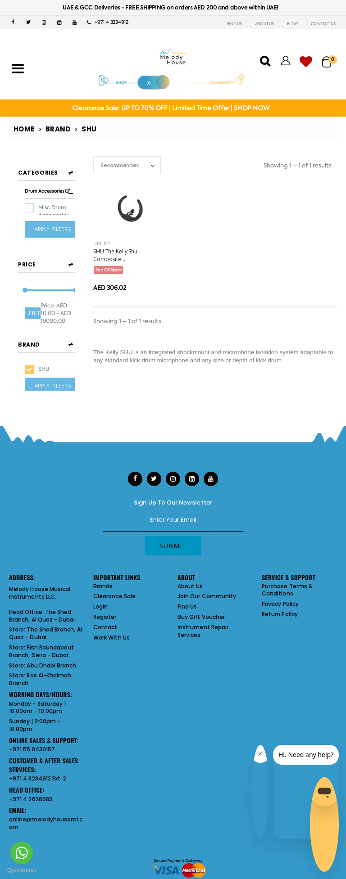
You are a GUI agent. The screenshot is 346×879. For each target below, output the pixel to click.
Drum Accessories (47, 191)
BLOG (292, 24)
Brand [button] (29, 337)
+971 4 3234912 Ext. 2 (37, 775)
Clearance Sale (114, 592)
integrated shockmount (179, 352)
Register (105, 613)
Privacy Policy (280, 600)
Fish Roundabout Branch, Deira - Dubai (41, 647)
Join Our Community (207, 592)
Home (24, 129)
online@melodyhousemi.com (45, 819)
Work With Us (111, 633)
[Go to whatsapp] (21, 853)
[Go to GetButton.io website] (21, 870)
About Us (190, 582)
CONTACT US (323, 24)
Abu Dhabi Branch (51, 661)
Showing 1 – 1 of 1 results (298, 165)
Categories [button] (38, 173)
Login (100, 603)
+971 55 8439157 (32, 745)
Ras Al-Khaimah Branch (40, 675)
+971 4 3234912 (107, 22)
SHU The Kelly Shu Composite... (115, 255)
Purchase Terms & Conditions (287, 586)
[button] (329, 58)
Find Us (187, 603)
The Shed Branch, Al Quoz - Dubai (42, 612)
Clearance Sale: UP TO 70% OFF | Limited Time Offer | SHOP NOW (170, 108)
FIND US (234, 24)
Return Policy (280, 610)
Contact (105, 623)
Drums (101, 243)
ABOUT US (264, 24)
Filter (35, 307)
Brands (103, 582)
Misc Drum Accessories (53, 211)
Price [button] (27, 258)
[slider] (25, 284)
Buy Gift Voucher (201, 613)
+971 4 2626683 (30, 795)
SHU (43, 361)
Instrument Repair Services (203, 627)
